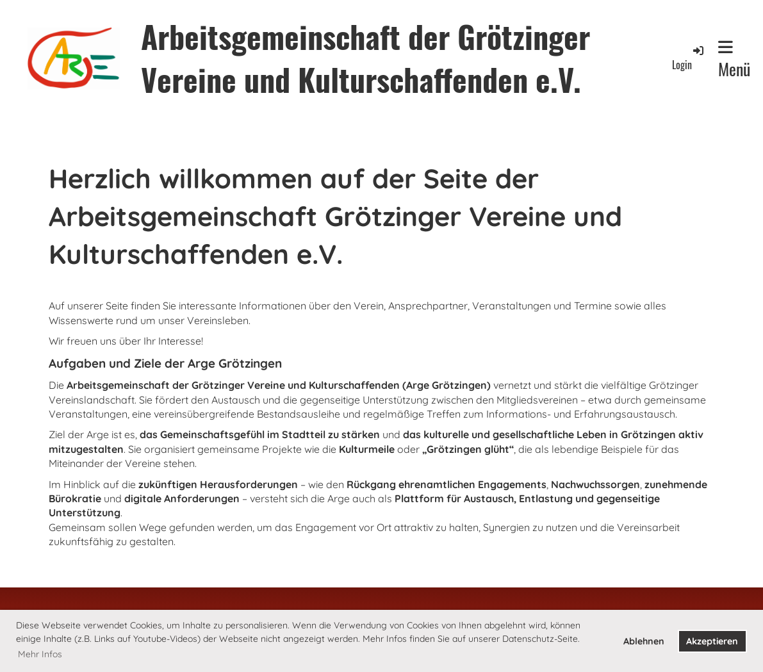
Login (688, 58)
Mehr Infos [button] (40, 654)
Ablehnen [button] (643, 641)
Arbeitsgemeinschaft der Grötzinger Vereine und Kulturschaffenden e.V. (365, 58)
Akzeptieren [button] (712, 641)
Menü (734, 59)
